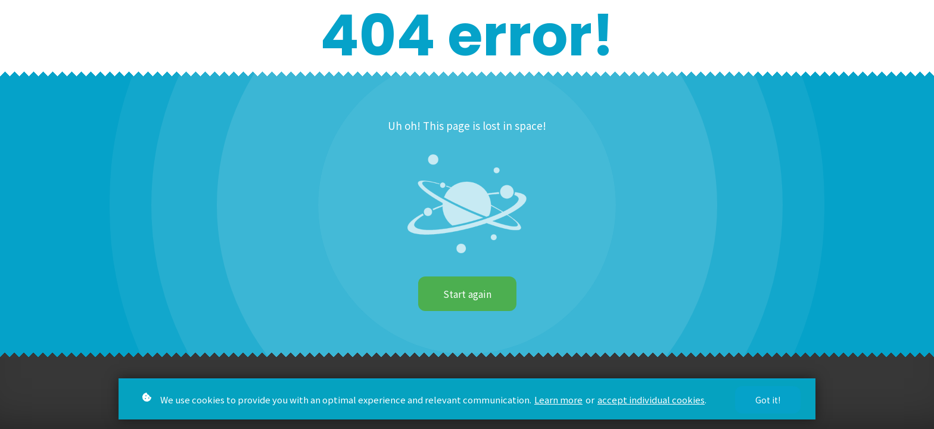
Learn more (558, 402)
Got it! (767, 402)
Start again (467, 294)
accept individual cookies (651, 402)
